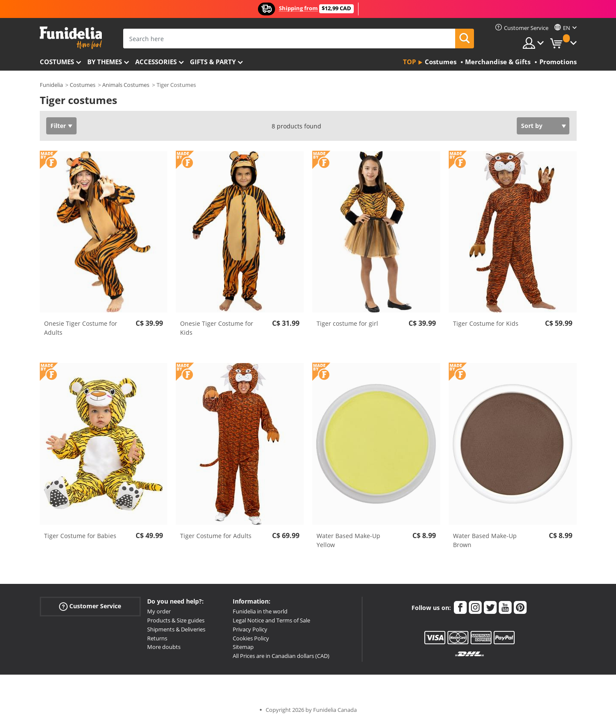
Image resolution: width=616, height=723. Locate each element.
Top (409, 61)
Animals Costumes (125, 85)
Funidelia (51, 85)
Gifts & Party (213, 61)
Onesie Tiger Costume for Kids (216, 327)
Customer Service (90, 606)
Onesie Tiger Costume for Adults (80, 327)
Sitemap (243, 647)
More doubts (164, 647)
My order (159, 611)
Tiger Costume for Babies (80, 536)
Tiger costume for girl (347, 323)
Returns (157, 638)
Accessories (156, 61)
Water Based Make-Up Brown (485, 540)
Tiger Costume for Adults (216, 536)
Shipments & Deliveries (176, 629)
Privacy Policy (250, 629)
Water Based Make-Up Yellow (348, 540)
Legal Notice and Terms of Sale (271, 620)
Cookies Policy (251, 638)
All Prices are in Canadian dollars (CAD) (281, 656)
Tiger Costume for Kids (485, 323)
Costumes (57, 61)
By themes (104, 61)
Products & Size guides (175, 620)
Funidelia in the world (260, 611)
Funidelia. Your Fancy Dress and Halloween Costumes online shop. (71, 38)
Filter (58, 126)
